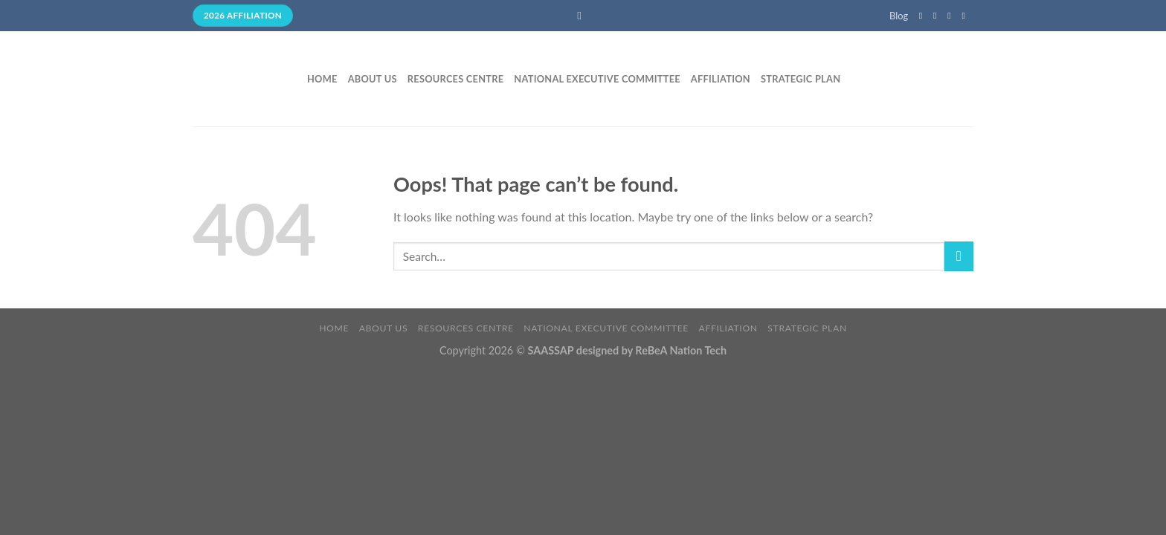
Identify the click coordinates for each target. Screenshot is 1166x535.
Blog (898, 16)
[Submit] (958, 255)
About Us (372, 79)
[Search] (582, 15)
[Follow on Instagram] (937, 15)
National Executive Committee (597, 79)
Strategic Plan (800, 79)
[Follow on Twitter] (951, 15)
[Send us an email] (966, 15)
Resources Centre (456, 79)
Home (322, 79)
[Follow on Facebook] (923, 15)
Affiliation (720, 79)
